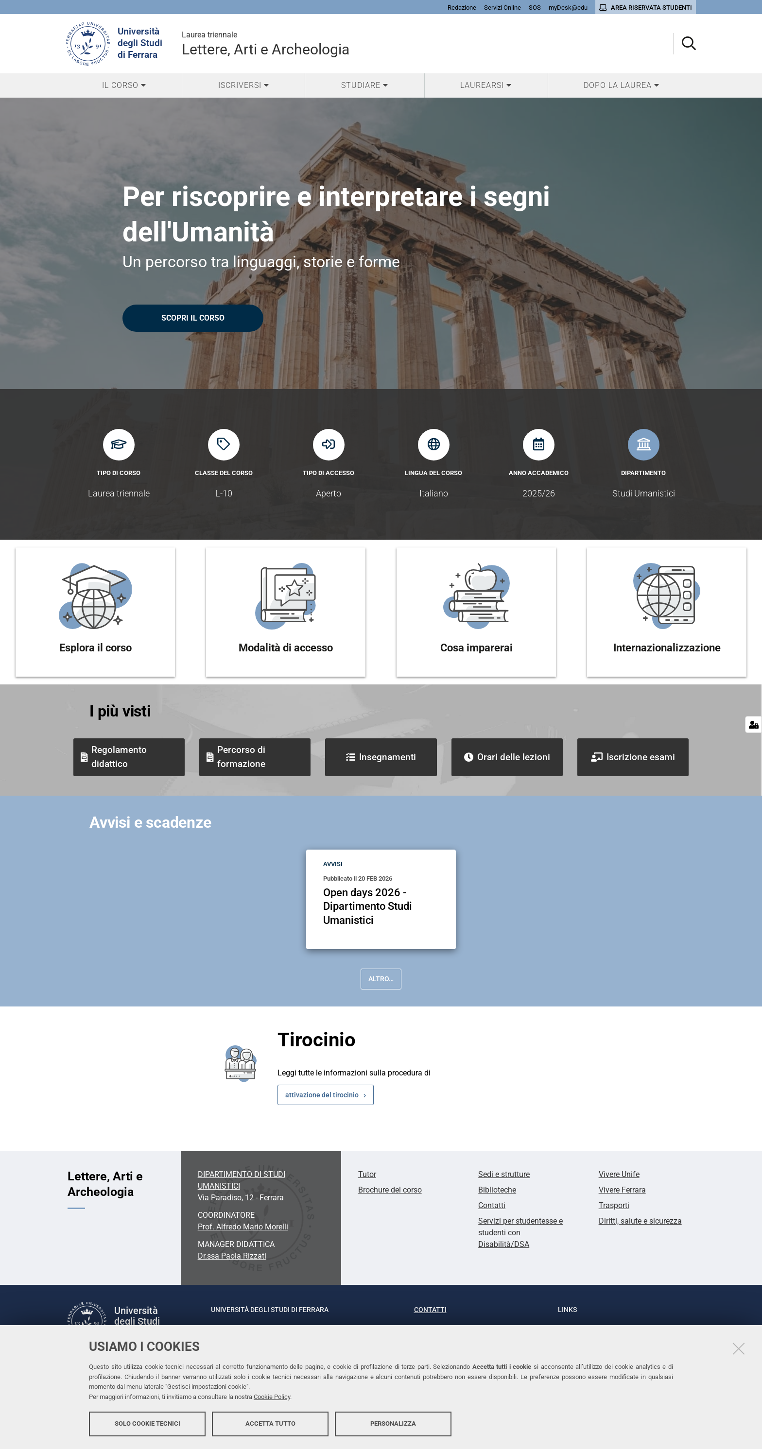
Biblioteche (497, 1189)
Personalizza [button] (393, 1423)
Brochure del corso (390, 1189)
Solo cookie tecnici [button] (147, 1423)
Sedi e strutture (504, 1174)
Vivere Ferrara (622, 1189)
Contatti (491, 1205)
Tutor (367, 1174)
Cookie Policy (272, 1396)
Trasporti (614, 1205)
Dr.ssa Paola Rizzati (232, 1256)
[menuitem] (124, 85)
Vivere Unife (619, 1174)
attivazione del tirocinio (322, 1095)
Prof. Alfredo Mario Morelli (243, 1226)
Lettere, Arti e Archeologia (265, 43)
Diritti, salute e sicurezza (640, 1221)
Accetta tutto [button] (270, 1423)
